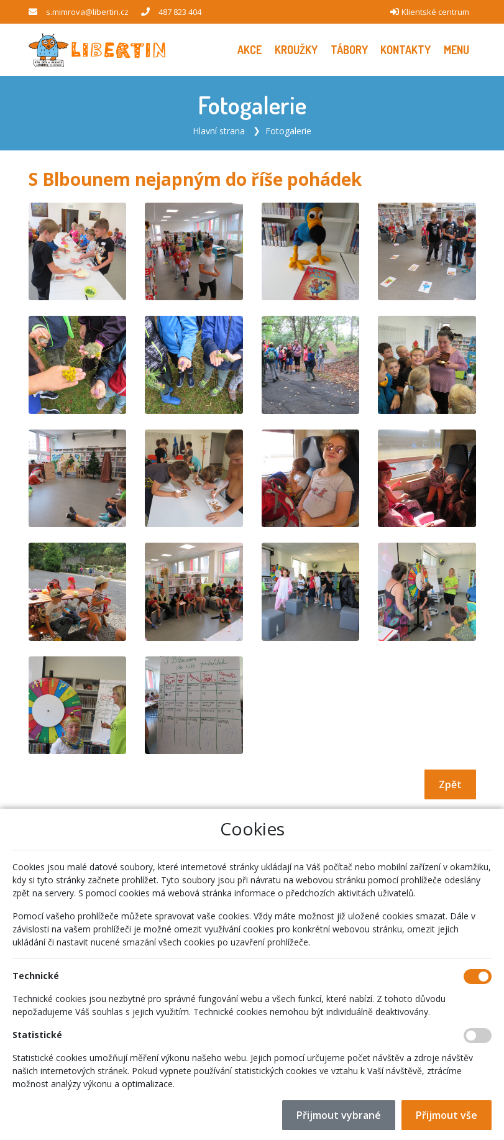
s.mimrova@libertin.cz (87, 11)
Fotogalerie (288, 131)
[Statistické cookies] (478, 1035)
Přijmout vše (446, 1115)
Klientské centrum (435, 11)
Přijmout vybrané (338, 1115)
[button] (457, 50)
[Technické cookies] (478, 976)
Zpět (450, 784)
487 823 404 (179, 11)
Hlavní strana (219, 131)
